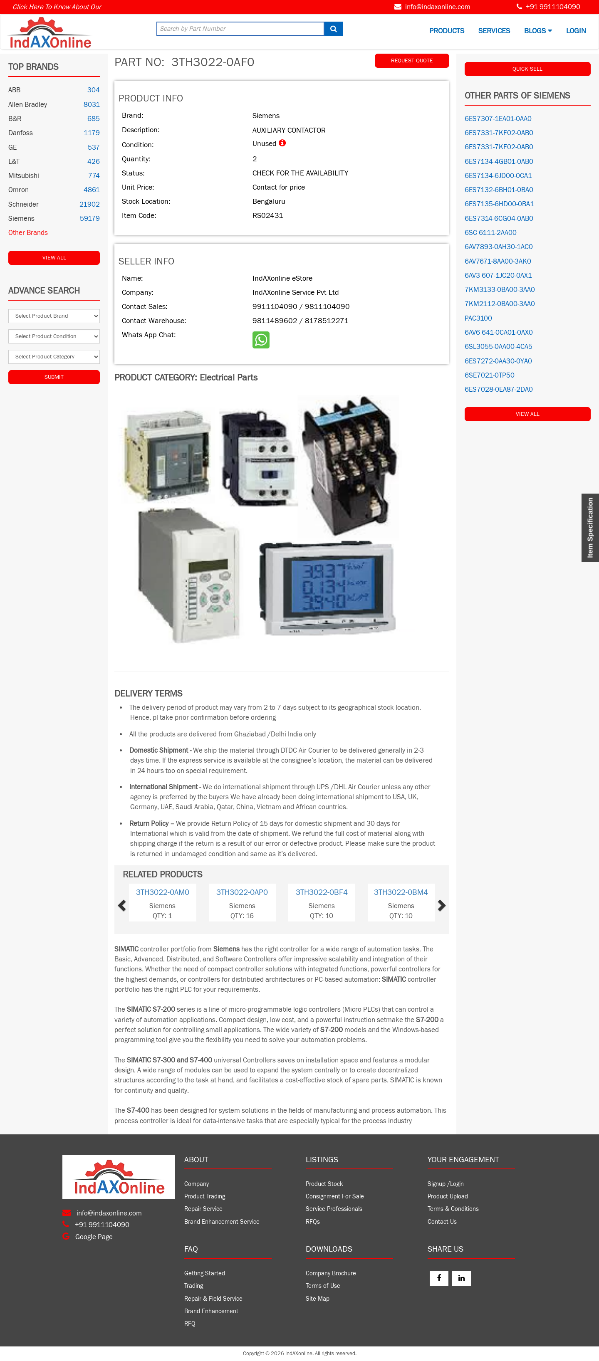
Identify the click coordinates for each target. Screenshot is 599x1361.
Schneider (23, 204)
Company (196, 1184)
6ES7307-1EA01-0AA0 (498, 119)
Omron (18, 190)
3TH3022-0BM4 (401, 892)
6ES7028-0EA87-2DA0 (499, 389)
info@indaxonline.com (437, 7)
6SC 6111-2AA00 (491, 233)
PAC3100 (478, 318)
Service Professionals (334, 1209)
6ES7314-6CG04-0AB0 (499, 219)
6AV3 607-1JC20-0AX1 (498, 276)
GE (12, 147)
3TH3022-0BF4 (322, 892)
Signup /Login (446, 1184)
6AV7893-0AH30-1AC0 (499, 247)
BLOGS (538, 31)
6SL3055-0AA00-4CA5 (498, 347)
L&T (14, 162)
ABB (14, 90)
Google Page (87, 1237)
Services (494, 31)
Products (446, 31)
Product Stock (324, 1184)
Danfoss (20, 133)
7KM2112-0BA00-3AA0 (500, 304)
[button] (135, 902)
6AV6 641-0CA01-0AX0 (499, 333)
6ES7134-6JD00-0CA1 (498, 176)
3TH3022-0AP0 (242, 892)
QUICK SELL (527, 69)
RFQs (313, 1221)
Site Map (317, 1298)
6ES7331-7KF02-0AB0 (499, 133)
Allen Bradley (27, 105)
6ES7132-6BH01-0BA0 (499, 190)
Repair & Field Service (213, 1298)
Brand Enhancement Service (222, 1221)
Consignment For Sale (335, 1196)
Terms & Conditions (453, 1209)
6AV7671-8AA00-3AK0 (498, 261)
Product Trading (204, 1196)
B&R (14, 119)
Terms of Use (323, 1285)
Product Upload (448, 1196)
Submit (54, 377)
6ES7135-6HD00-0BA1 (499, 204)
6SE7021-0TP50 (490, 375)
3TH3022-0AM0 (162, 892)
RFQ (190, 1323)
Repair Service (203, 1209)
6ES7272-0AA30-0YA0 (498, 361)
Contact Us (442, 1221)
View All (54, 257)
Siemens (21, 219)
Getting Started (204, 1273)
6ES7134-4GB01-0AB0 (499, 162)
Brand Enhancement (211, 1311)
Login (576, 31)
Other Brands (28, 233)
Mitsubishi (23, 176)
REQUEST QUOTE (412, 60)
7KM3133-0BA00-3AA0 (500, 290)
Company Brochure (331, 1273)
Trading (193, 1285)
